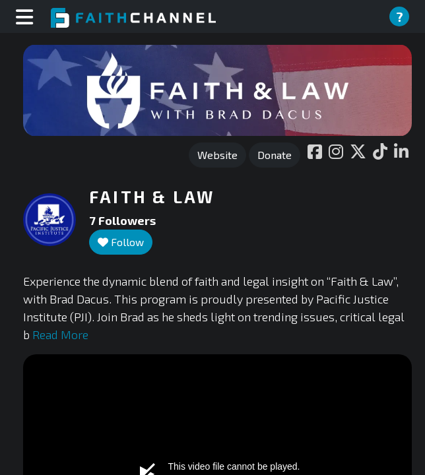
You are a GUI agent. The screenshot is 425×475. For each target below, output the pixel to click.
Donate (274, 154)
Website (217, 154)
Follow (121, 242)
